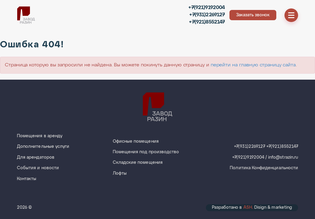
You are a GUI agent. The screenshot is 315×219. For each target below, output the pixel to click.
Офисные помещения (136, 141)
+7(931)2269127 (207, 14)
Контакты (26, 179)
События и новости (38, 168)
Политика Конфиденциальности (264, 168)
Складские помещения (138, 162)
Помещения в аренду (39, 136)
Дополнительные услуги (43, 146)
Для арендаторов (35, 157)
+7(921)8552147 (207, 22)
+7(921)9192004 (206, 7)
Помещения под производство (146, 152)
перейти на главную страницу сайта (253, 65)
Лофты (120, 173)
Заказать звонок (253, 15)
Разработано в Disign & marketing (252, 207)
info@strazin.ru (283, 157)
